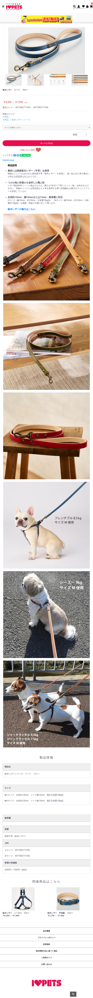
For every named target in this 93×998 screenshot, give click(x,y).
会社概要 (46, 931)
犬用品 (6, 117)
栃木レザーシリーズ (21, 119)
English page (8, 160)
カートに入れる (46, 143)
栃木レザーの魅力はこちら (21, 209)
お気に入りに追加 (27, 150)
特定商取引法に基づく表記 (46, 951)
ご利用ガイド (46, 958)
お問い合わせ (46, 964)
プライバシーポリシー (47, 938)
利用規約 (46, 944)
